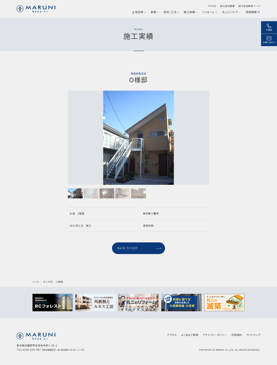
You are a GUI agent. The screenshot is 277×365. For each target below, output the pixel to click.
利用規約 (236, 335)
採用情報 (253, 12)
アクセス (212, 6)
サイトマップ (253, 335)
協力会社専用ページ (249, 6)
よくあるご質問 (189, 335)
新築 (154, 12)
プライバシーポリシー (215, 335)
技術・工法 (171, 12)
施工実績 (190, 12)
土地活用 (138, 12)
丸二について (231, 12)
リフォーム (209, 12)
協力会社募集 (227, 6)
